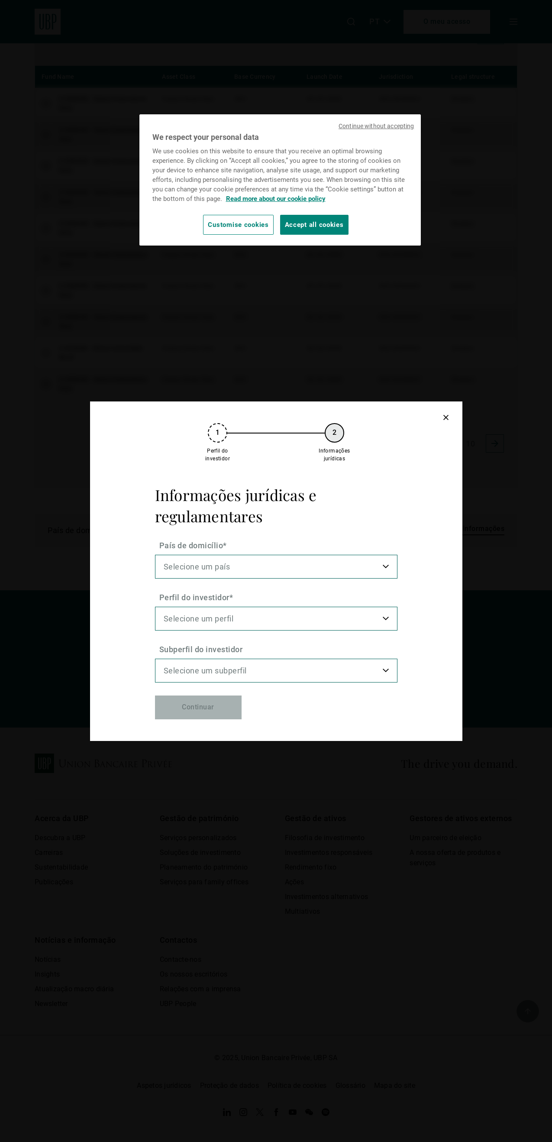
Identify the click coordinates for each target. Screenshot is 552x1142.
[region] (280, 180)
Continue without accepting (376, 126)
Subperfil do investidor (201, 649)
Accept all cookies (314, 225)
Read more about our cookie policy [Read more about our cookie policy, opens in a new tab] (276, 199)
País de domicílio (191, 545)
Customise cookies (238, 225)
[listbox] (276, 567)
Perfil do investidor (194, 597)
